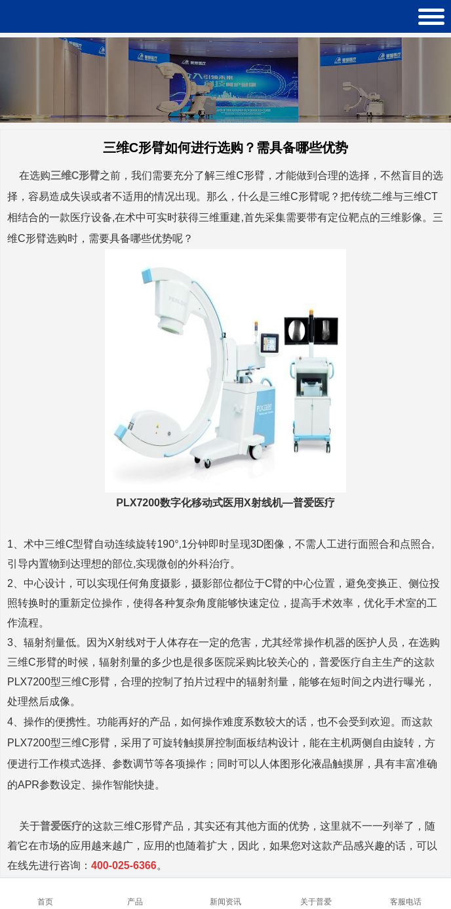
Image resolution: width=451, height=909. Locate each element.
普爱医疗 (61, 826)
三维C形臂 (75, 175)
